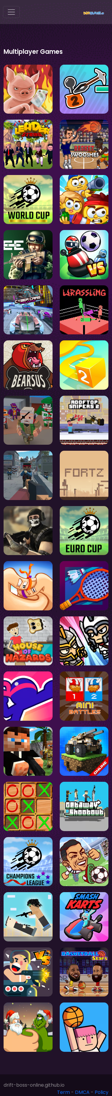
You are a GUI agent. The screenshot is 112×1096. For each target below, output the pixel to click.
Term (63, 1092)
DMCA (82, 1092)
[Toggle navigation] (11, 12)
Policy (101, 1092)
